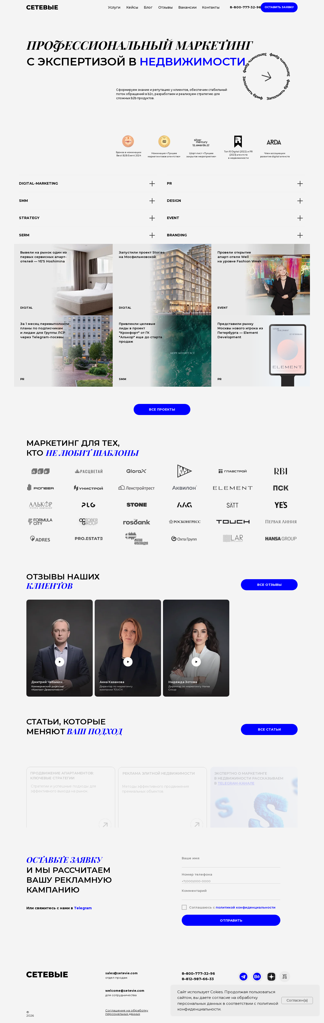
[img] (162, 279)
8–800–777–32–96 (198, 973)
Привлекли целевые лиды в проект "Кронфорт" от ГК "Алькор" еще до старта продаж (140, 332)
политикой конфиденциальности (245, 907)
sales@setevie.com (121, 973)
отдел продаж (116, 977)
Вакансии (187, 7)
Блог (148, 7)
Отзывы (165, 7)
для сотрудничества (121, 995)
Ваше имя (190, 858)
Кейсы (132, 7)
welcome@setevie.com (124, 990)
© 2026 (30, 1013)
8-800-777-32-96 (245, 7)
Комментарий (194, 891)
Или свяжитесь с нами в (59, 908)
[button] (279, 7)
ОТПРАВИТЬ (231, 920)
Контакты (210, 7)
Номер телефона (197, 874)
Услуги (114, 7)
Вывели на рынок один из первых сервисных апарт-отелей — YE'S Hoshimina (43, 256)
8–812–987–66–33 (198, 979)
